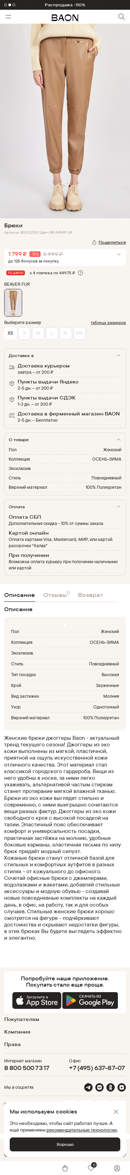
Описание (19, 594)
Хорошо (65, 1144)
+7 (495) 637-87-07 (97, 1067)
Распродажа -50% (65, 4)
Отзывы (56, 594)
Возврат (90, 594)
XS (10, 333)
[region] (63, 841)
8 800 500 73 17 (26, 1067)
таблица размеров (108, 322)
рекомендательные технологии (81, 1130)
